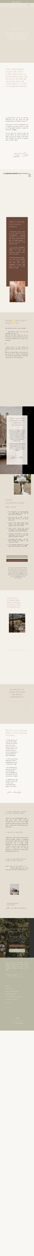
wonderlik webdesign (19, 1247)
